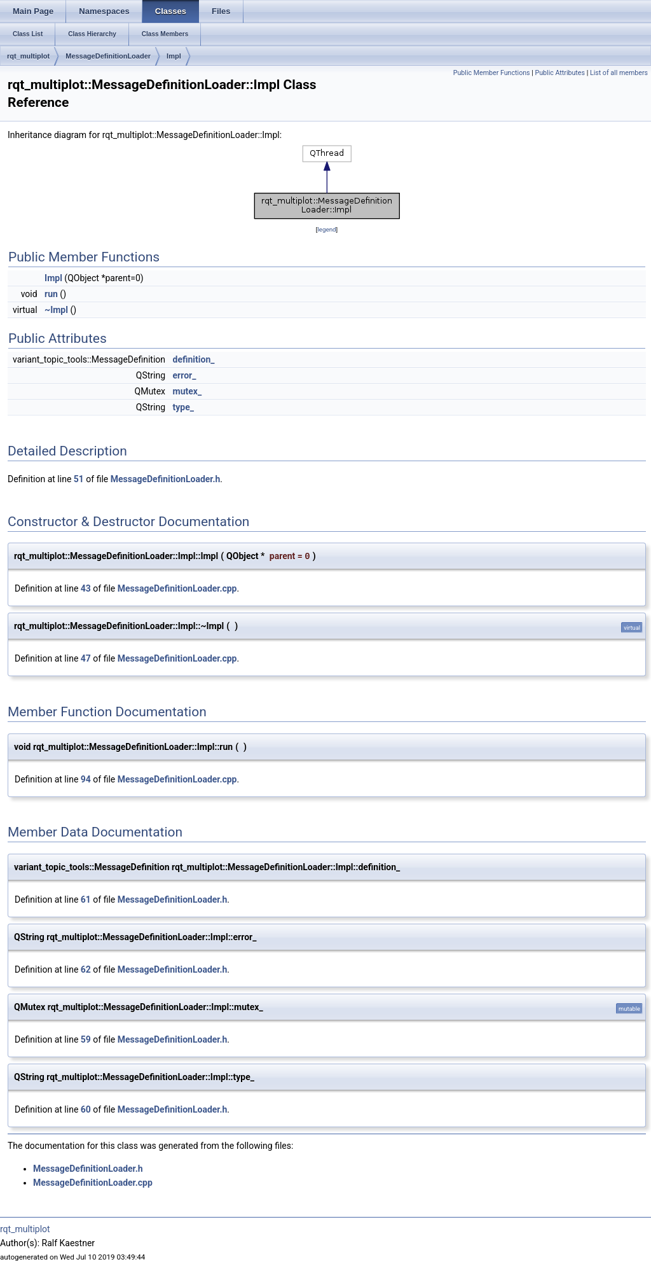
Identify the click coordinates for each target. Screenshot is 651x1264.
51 (79, 479)
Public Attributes (560, 73)
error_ (184, 375)
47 (86, 658)
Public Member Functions (491, 73)
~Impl (56, 310)
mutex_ (187, 391)
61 (86, 899)
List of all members (619, 73)
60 (86, 1109)
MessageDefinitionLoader (108, 56)
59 (86, 1039)
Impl (174, 56)
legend (326, 229)
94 (86, 779)
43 (86, 588)
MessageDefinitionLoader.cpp (177, 588)
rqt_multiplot (28, 56)
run (51, 294)
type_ (183, 407)
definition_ (194, 359)
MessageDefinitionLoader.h (166, 479)
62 (86, 969)
